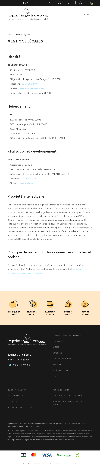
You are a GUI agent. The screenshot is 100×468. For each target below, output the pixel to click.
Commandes (58, 341)
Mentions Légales (62, 390)
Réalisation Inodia (70, 464)
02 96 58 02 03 (30, 84)
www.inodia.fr (27, 183)
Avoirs (56, 347)
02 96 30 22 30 (30, 179)
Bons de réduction (62, 359)
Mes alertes (59, 365)
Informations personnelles (67, 335)
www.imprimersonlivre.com (33, 88)
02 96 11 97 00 (21, 365)
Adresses (57, 353)
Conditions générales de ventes (69, 396)
